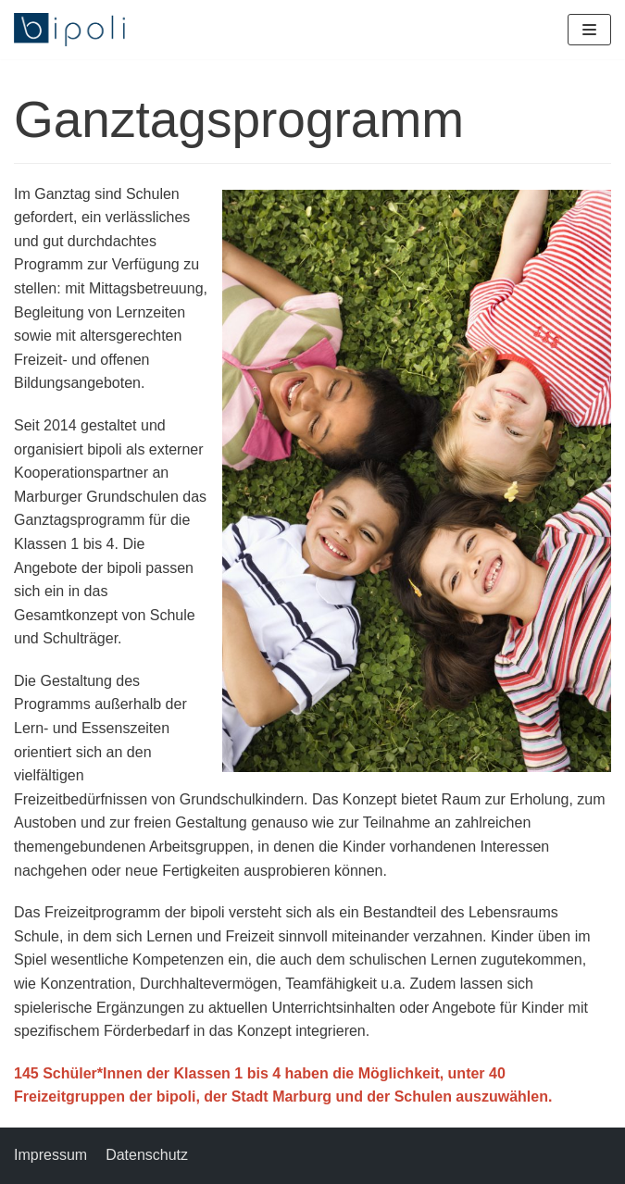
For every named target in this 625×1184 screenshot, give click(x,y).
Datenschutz (147, 1155)
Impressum (50, 1155)
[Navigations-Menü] (589, 29)
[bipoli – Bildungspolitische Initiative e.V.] (69, 29)
